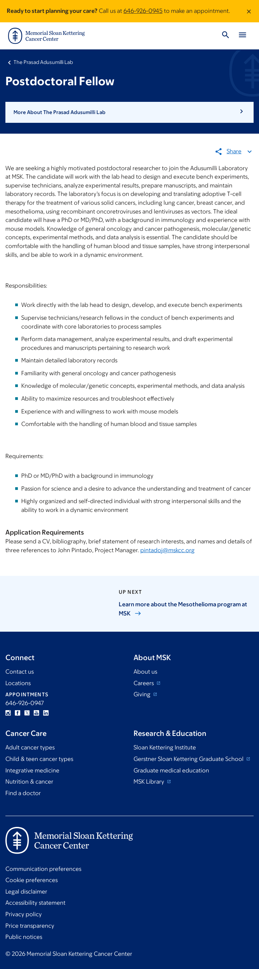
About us (145, 671)
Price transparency (29, 925)
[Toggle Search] (225, 36)
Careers (144, 683)
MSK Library (150, 781)
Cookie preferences (31, 880)
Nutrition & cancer (29, 781)
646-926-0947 (24, 703)
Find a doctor (23, 793)
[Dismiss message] (249, 11)
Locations (18, 683)
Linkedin (46, 713)
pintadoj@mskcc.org (167, 550)
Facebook (17, 713)
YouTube (36, 713)
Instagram (8, 713)
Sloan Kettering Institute (165, 747)
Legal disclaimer (26, 891)
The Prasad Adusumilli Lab (43, 62)
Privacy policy (23, 914)
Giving (143, 694)
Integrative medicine (32, 770)
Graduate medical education (171, 770)
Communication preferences (43, 868)
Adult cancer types (30, 747)
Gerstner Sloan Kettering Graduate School (189, 759)
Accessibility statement (35, 902)
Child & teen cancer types (39, 759)
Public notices (23, 936)
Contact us (19, 671)
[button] (129, 112)
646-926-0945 (143, 10)
